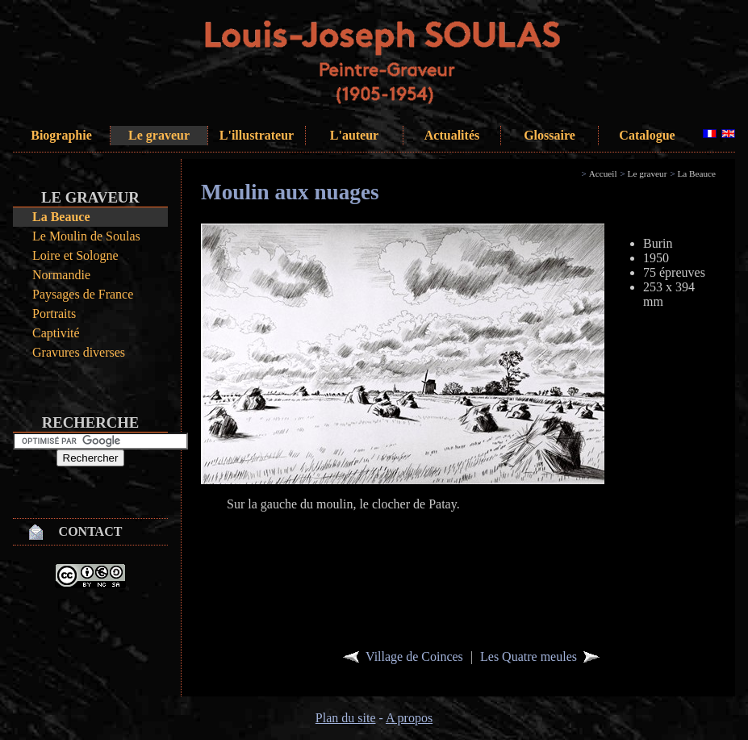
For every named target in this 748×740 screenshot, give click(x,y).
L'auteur (354, 135)
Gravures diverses (78, 352)
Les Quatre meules (528, 656)
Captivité (56, 333)
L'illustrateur (256, 135)
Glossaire (549, 135)
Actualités (451, 135)
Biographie (61, 135)
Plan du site (345, 718)
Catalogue (647, 135)
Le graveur (159, 135)
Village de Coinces (414, 656)
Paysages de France (82, 294)
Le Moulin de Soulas (86, 236)
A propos (409, 718)
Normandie (61, 275)
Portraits (54, 313)
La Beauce (61, 217)
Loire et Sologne (75, 255)
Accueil (603, 173)
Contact (91, 531)
